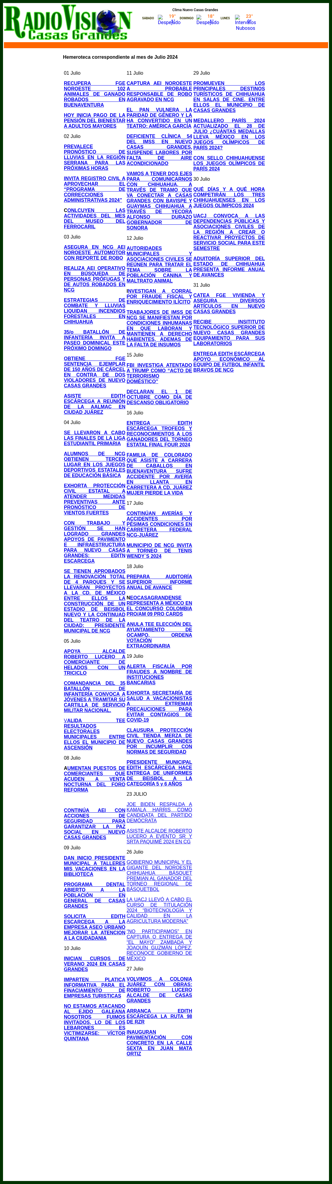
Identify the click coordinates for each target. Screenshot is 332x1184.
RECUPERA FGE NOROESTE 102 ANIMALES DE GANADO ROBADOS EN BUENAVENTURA (94, 94)
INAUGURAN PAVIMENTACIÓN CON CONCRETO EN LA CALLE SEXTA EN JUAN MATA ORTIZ (159, 1042)
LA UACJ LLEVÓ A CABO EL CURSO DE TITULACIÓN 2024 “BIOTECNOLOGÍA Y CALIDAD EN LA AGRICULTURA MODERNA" (159, 910)
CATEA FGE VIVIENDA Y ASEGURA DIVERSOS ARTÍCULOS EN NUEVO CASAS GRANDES (229, 303)
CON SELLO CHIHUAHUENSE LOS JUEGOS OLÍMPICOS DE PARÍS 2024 (229, 163)
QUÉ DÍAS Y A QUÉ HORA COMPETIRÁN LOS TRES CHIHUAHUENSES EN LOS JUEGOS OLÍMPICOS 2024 (229, 197)
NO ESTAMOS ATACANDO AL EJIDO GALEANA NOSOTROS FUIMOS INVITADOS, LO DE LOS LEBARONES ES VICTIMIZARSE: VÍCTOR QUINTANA (94, 1022)
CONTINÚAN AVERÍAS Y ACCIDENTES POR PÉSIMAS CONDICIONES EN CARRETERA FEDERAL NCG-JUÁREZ (159, 524)
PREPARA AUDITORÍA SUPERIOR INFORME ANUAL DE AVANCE (159, 582)
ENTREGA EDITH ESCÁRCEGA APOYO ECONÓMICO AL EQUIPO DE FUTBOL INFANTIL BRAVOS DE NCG (229, 362)
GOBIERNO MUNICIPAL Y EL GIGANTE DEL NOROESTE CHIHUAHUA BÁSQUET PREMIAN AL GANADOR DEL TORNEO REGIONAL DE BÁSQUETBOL (159, 876)
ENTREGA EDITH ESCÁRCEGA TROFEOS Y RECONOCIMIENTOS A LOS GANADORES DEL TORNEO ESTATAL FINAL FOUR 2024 (159, 433)
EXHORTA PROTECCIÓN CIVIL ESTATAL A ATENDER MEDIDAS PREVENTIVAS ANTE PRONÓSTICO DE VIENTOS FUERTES (94, 499)
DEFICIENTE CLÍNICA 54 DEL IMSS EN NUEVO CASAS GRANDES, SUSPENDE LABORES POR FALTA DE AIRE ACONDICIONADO (159, 150)
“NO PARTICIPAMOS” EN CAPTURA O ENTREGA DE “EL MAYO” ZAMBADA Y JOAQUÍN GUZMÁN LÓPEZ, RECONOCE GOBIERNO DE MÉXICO (159, 945)
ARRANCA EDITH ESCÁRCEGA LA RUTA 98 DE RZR (159, 1016)
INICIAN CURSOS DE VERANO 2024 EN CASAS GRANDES (94, 964)
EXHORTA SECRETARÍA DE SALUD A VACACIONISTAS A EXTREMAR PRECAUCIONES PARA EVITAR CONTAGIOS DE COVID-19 (159, 706)
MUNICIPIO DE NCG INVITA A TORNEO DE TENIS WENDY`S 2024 (159, 551)
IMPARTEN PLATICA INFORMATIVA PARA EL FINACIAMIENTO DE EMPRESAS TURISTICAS (94, 987)
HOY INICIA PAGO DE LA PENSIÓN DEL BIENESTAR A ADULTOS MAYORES (94, 121)
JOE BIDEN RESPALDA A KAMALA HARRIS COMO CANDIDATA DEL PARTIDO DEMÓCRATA (159, 812)
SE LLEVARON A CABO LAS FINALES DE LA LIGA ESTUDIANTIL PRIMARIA (94, 438)
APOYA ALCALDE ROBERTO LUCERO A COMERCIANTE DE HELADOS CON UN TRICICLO (94, 662)
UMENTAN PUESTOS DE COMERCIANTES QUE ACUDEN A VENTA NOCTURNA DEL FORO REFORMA (94, 779)
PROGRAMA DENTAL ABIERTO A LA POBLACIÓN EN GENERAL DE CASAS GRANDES (94, 895)
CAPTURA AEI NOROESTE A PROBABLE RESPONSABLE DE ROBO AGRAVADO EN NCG (159, 91)
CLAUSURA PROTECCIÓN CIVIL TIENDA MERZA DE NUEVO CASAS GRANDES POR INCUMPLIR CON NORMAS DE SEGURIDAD (159, 741)
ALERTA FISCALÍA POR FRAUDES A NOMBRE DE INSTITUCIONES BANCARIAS (159, 674)
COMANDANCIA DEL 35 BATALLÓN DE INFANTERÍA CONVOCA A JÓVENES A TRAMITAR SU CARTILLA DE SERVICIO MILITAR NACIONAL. (94, 697)
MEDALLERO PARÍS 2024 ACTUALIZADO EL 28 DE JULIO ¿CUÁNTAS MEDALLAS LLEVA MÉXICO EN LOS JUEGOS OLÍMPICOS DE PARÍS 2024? (229, 134)
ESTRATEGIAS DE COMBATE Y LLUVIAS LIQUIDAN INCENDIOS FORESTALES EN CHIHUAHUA (94, 311)
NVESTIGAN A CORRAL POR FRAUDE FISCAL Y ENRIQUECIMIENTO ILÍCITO (159, 297)
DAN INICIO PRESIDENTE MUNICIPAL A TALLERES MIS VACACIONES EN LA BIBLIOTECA (94, 866)
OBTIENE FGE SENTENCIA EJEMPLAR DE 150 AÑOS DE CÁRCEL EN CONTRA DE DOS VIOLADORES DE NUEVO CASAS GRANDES (94, 372)
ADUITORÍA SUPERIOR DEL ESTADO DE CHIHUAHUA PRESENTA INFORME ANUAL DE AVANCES (229, 266)
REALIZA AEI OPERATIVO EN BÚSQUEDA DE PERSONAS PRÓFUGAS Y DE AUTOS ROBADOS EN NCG (94, 279)
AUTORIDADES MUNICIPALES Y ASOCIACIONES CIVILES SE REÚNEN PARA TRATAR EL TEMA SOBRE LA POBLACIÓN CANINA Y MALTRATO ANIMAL (159, 264)
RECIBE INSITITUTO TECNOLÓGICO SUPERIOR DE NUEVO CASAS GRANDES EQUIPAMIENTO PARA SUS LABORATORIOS (229, 332)
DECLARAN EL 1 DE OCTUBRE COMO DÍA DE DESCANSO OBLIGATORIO (159, 397)
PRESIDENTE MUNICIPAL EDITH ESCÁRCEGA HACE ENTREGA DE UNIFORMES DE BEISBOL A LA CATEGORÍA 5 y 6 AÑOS (159, 773)
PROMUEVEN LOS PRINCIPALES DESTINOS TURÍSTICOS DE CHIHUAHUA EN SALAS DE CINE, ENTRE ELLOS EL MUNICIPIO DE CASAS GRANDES (229, 97)
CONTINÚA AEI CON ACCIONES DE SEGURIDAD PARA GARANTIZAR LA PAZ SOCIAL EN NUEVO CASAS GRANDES (94, 824)
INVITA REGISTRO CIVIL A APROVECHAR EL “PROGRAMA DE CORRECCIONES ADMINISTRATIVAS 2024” (94, 189)
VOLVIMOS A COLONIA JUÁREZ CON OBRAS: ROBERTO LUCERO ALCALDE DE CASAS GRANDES (159, 989)
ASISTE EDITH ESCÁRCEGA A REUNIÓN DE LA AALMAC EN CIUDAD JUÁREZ (94, 404)
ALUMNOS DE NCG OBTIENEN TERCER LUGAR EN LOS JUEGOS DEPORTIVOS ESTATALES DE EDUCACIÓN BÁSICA (94, 464)
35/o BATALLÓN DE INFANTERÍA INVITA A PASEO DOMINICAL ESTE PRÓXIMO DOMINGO (94, 340)
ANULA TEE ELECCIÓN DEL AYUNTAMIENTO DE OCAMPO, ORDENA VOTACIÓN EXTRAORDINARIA (159, 635)
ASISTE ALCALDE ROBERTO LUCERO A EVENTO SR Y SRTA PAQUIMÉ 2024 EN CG (159, 836)
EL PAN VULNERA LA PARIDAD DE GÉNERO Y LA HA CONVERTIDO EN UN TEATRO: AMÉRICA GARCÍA (159, 118)
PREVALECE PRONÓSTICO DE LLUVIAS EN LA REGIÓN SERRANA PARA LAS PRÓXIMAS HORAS (94, 157)
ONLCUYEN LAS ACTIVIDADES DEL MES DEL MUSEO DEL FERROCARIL (94, 218)
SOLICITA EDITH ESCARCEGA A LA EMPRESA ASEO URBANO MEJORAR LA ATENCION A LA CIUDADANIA (94, 927)
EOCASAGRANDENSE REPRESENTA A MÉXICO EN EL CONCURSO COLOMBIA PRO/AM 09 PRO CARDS (159, 606)
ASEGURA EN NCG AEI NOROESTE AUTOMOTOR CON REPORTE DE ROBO (94, 253)
